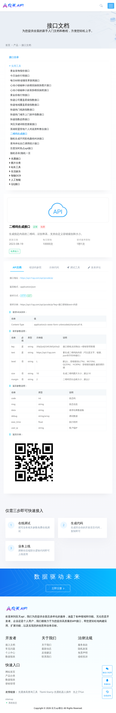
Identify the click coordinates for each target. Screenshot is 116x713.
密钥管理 (10, 683)
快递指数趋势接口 (20, 119)
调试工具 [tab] (73, 267)
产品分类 (10, 675)
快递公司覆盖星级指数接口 (24, 99)
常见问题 (10, 648)
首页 (7, 45)
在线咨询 (107, 694)
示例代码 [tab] (54, 267)
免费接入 (14, 251)
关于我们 (46, 644)
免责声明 (83, 652)
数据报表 (10, 656)
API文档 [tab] (17, 267)
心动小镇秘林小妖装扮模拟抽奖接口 (29, 90)
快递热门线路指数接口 (22, 109)
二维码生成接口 (18, 133)
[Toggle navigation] (111, 6)
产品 (15, 45)
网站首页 (10, 671)
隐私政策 (83, 648)
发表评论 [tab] (94, 267)
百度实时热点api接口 (21, 148)
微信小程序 (107, 670)
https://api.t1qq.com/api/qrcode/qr (36, 278)
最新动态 (46, 648)
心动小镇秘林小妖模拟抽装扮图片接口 (30, 85)
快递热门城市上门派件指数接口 (27, 114)
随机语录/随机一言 (20, 153)
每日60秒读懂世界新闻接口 (25, 80)
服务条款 (83, 644)
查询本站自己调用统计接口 (24, 143)
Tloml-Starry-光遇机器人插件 (55, 692)
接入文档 (10, 644)
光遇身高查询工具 (28, 692)
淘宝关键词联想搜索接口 (23, 124)
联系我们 (46, 656)
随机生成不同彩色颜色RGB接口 (27, 138)
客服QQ (107, 682)
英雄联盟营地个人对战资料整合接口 (29, 129)
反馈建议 (46, 652)
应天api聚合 (57, 708)
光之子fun (78, 692)
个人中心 (10, 652)
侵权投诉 (83, 656)
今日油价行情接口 (20, 75)
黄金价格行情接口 (20, 95)
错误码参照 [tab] (35, 267)
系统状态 (11, 703)
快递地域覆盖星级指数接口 (24, 104)
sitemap (9, 699)
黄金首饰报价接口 (20, 70)
